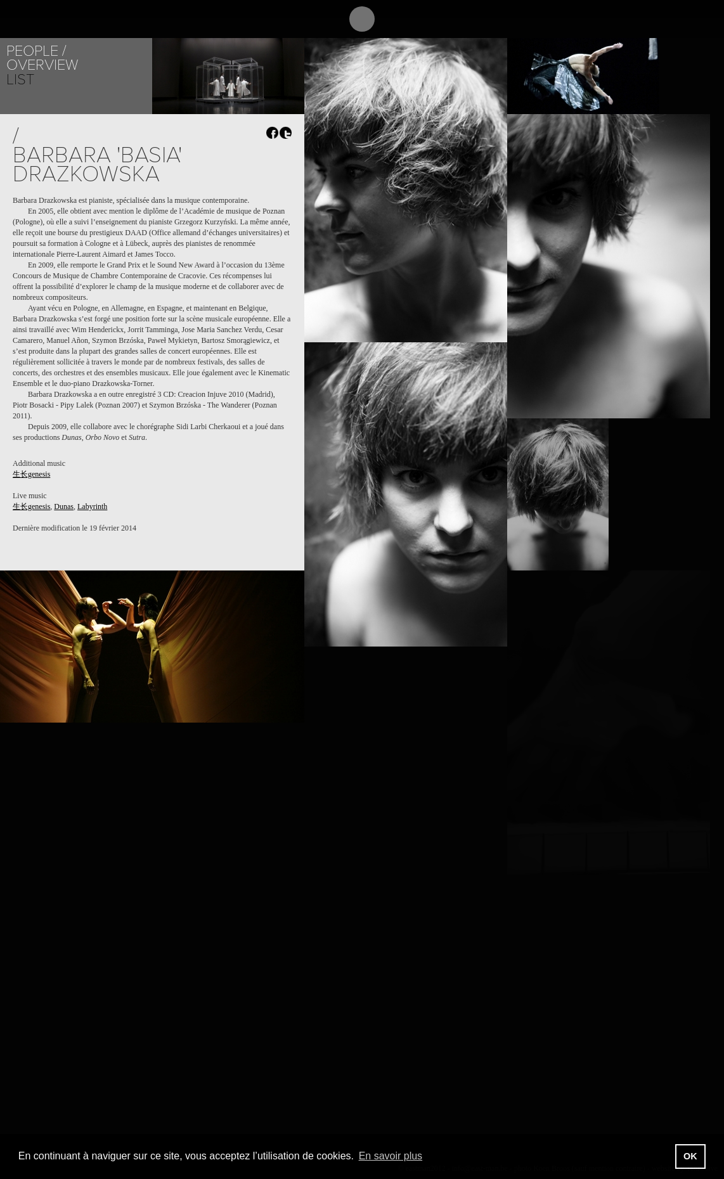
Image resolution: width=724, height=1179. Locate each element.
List (20, 79)
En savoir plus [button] (391, 1155)
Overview (42, 65)
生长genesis (31, 474)
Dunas (64, 506)
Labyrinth (92, 506)
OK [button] (690, 1156)
